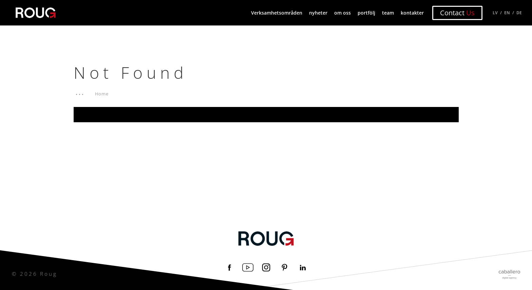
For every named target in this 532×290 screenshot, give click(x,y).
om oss (342, 13)
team (388, 13)
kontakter (412, 13)
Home (102, 94)
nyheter (318, 13)
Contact (457, 12)
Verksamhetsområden (276, 13)
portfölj (366, 13)
